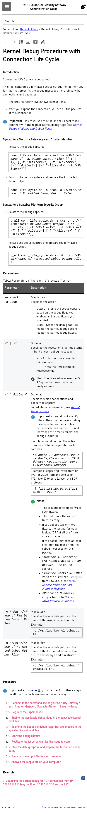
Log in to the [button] (25, 737)
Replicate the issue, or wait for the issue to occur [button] (39, 767)
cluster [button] (34, 715)
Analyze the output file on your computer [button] (34, 787)
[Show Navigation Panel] (6, 6)
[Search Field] (43, 22)
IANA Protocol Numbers (58, 623)
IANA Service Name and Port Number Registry (59, 606)
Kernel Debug (29, 29)
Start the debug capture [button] (24, 761)
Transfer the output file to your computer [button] (34, 781)
